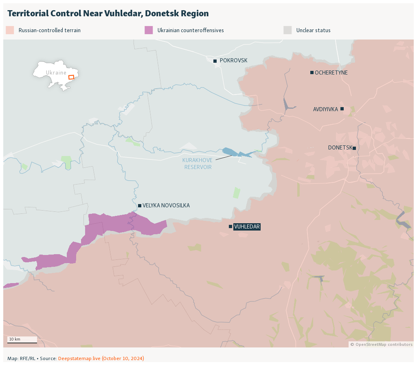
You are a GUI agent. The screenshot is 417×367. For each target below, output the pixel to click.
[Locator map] (208, 182)
